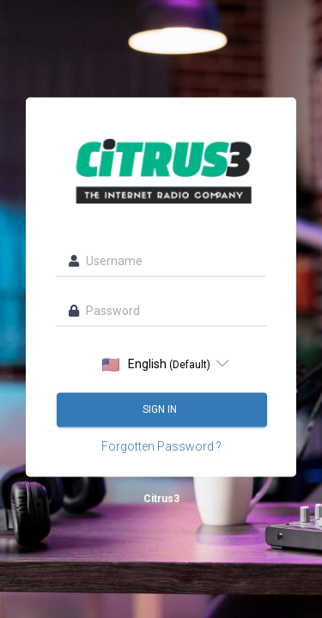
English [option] (156, 364)
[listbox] (161, 364)
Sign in (161, 409)
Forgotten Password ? (161, 446)
